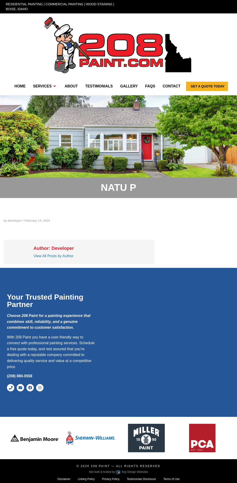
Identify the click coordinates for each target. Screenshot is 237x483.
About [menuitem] (71, 86)
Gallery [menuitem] (129, 86)
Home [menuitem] (20, 86)
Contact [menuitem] (172, 86)
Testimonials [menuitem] (99, 86)
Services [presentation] (42, 86)
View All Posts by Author (53, 256)
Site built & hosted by (118, 472)
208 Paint (101, 466)
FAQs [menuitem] (150, 86)
